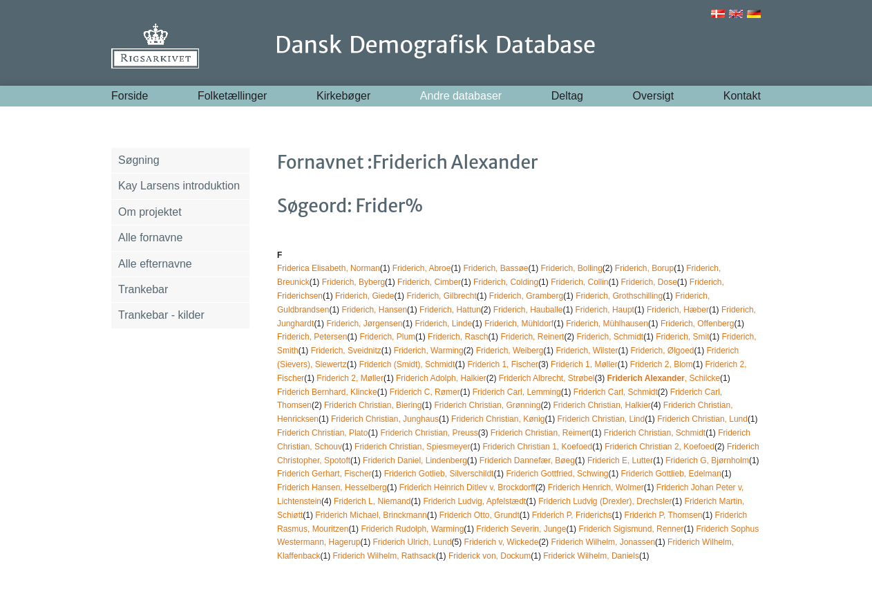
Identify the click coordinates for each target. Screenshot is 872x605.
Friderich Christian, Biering (372, 405)
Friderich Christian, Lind (601, 419)
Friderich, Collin (579, 282)
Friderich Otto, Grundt (479, 515)
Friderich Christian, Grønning (487, 405)
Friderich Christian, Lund (702, 419)
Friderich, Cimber (429, 282)
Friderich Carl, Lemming (517, 392)
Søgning (139, 160)
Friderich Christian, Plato (322, 433)
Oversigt (653, 96)
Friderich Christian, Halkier (601, 405)
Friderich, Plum (387, 337)
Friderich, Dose (648, 282)
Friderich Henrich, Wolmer (596, 487)
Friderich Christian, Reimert (541, 433)
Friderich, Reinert (532, 337)
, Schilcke (663, 378)
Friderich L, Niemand (372, 501)
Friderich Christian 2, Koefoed (659, 447)
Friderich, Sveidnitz (346, 350)
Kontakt (742, 96)
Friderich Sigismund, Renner (630, 529)
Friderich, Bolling (571, 268)
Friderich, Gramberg (526, 296)
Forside (129, 96)
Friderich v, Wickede (501, 542)
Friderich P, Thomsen (664, 515)
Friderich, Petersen (312, 337)
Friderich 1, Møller (584, 364)
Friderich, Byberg (353, 282)
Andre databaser (461, 96)
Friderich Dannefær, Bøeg (527, 460)
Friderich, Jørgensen (364, 323)
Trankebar (143, 289)
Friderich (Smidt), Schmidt (407, 364)
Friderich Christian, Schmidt (654, 433)
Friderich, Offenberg (697, 323)
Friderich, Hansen (374, 310)
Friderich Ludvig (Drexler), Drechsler (605, 501)
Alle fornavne (150, 237)
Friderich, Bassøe (495, 268)
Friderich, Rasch (458, 337)
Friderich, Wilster (587, 350)
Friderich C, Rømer (425, 392)
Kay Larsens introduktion (179, 186)
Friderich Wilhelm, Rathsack (384, 556)
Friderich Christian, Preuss (428, 433)
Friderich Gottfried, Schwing (557, 473)
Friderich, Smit (682, 337)
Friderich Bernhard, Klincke (327, 392)
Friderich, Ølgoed (662, 350)
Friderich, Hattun (450, 310)
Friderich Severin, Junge (521, 529)
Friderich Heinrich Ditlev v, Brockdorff (467, 487)
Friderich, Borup (644, 268)
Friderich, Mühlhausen (607, 323)
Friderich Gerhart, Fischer (324, 473)
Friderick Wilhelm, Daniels (591, 556)
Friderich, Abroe (421, 268)
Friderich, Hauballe (528, 310)
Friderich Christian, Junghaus (385, 419)
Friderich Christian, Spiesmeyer (412, 447)
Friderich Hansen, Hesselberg (332, 487)
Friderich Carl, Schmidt (616, 392)
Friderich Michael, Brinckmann (370, 515)
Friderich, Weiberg (510, 350)
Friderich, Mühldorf (518, 323)
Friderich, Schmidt (609, 337)
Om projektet (150, 212)
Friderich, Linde (443, 323)
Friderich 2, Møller (349, 378)
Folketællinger (232, 96)
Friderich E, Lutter (620, 460)
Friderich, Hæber (678, 310)
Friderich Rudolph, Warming (412, 529)
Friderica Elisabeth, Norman (328, 268)
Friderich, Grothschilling (619, 296)
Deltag (567, 96)
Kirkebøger (343, 96)
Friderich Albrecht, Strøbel (547, 378)
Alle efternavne (155, 264)
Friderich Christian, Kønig (497, 419)
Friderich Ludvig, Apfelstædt (474, 501)
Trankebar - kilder (161, 315)
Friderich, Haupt (605, 310)
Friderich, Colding (505, 282)
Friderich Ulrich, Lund (412, 542)
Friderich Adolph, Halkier (441, 378)
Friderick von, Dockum (489, 556)
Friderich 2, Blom (661, 364)
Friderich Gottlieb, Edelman (670, 473)
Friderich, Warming (429, 350)
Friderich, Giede (364, 296)
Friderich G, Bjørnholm (707, 460)
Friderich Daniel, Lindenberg (415, 460)
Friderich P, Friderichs (572, 515)
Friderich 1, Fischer (502, 364)
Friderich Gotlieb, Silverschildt (439, 473)
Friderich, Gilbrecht (441, 296)
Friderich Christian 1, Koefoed (537, 447)
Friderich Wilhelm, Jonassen (603, 542)
